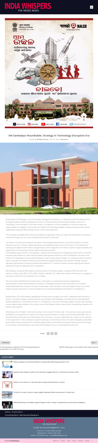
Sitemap (80, 441)
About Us (56, 441)
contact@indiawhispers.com (58, 435)
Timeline (87, 441)
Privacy (74, 441)
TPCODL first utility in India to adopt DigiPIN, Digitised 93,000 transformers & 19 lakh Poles (43, 392)
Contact (62, 441)
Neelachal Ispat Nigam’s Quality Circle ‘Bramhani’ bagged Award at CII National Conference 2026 (45, 372)
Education (64, 139)
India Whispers (14, 441)
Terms (69, 441)
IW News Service (42, 139)
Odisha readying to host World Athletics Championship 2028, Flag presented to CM (41, 362)
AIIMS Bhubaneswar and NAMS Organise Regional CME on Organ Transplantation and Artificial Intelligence (49, 402)
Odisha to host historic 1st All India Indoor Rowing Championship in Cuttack (39, 382)
